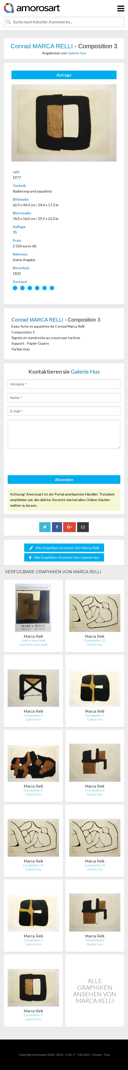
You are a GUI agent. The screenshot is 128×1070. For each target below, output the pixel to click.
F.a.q (107, 1055)
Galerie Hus (77, 53)
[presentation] (46, 463)
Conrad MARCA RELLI (42, 46)
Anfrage (64, 75)
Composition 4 (33, 790)
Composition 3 (33, 1015)
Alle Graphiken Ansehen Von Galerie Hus (64, 557)
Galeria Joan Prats (33, 640)
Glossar (97, 1055)
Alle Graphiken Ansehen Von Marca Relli (64, 548)
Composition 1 (94, 715)
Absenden (64, 479)
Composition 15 (94, 640)
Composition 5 (33, 715)
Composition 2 (94, 790)
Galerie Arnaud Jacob (33, 644)
